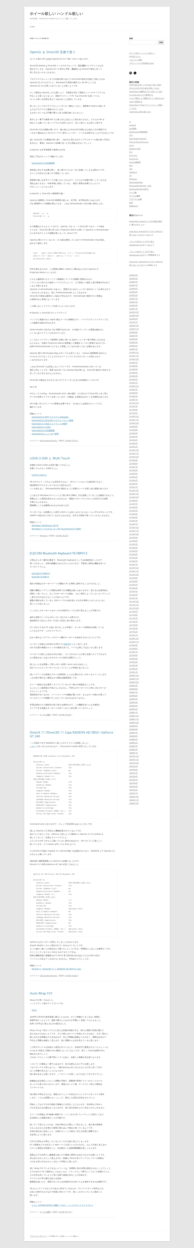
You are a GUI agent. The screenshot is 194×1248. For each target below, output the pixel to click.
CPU (131, 135)
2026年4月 (133, 275)
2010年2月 (133, 669)
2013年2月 (133, 561)
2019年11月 (134, 356)
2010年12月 (134, 638)
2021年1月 (133, 322)
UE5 (130, 169)
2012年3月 (133, 591)
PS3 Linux (133, 155)
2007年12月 (134, 756)
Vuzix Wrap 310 (41, 993)
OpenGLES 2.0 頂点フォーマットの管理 (49, 423)
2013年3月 (133, 558)
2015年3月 (133, 480)
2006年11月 (134, 800)
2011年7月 (133, 618)
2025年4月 (133, 288)
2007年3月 (133, 786)
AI (130, 122)
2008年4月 (133, 743)
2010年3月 (133, 665)
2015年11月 (134, 453)
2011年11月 (134, 605)
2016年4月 (133, 440)
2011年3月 (133, 628)
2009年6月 (133, 695)
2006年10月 (134, 803)
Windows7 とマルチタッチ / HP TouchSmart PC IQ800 (56, 528)
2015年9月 (133, 460)
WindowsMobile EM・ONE (140, 185)
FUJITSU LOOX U (39, 475)
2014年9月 (133, 500)
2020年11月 (134, 329)
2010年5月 (133, 658)
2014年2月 (133, 520)
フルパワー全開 (135, 60)
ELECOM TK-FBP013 (41, 573)
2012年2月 (133, 595)
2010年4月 (133, 662)
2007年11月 (134, 759)
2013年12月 (134, 527)
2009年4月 (133, 702)
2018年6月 (133, 393)
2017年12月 (134, 403)
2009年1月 (133, 712)
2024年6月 (133, 305)
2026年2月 (133, 282)
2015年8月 (133, 463)
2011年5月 (133, 621)
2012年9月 (133, 578)
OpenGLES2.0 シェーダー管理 (45, 433)
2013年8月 (133, 541)
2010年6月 (133, 655)
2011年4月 (133, 625)
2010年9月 (133, 645)
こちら (33, 746)
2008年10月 (134, 722)
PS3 (130, 152)
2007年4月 (133, 783)
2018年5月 (133, 396)
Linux (131, 145)
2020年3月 (133, 342)
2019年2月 (133, 379)
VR (130, 175)
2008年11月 (134, 719)
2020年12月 (134, 325)
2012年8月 (133, 581)
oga (147, 235)
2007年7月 (133, 773)
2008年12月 (134, 716)
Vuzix (34, 1010)
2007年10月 (134, 763)
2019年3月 (133, 376)
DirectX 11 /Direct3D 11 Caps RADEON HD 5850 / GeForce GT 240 (71, 734)
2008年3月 (133, 746)
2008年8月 (133, 729)
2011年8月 (133, 615)
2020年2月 (133, 346)
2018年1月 (133, 399)
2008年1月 (133, 753)
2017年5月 (133, 413)
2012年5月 (133, 584)
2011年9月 (133, 611)
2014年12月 (134, 490)
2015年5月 (133, 473)
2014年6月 (133, 507)
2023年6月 (133, 319)
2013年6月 (133, 547)
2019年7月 (133, 362)
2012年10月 (134, 574)
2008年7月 (133, 732)
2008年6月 (133, 736)
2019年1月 (133, 383)
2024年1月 (133, 309)
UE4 (130, 165)
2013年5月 (133, 551)
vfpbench (133, 172)
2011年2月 (133, 632)
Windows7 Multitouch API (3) (45, 525)
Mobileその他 (134, 148)
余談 (131, 202)
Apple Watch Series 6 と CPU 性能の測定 (145, 221)
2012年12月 (134, 568)
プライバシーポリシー (38, 1236)
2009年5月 (133, 699)
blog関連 (132, 128)
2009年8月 (133, 689)
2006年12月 (134, 796)
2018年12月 (134, 386)
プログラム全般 (135, 199)
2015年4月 (133, 477)
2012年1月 (133, 598)
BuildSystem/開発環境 (138, 132)
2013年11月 (134, 531)
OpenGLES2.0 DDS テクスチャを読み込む (50, 417)
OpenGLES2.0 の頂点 (41, 427)
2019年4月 (133, 372)
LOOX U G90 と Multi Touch (50, 458)
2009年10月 (134, 682)
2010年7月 (133, 652)
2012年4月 (133, 588)
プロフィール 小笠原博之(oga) (141, 63)
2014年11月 (134, 494)
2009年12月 (134, 675)
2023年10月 (134, 315)
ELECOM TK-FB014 (40, 576)
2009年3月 (133, 706)
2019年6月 (133, 366)
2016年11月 (134, 420)
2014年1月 (133, 524)
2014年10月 (134, 497)
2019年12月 (134, 352)
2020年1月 (133, 349)
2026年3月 (133, 278)
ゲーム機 (132, 192)
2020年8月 (133, 332)
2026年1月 (133, 285)
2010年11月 (134, 642)
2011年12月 (134, 601)
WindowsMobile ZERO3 (139, 189)
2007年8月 (133, 769)
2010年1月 (133, 672)
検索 (131, 38)
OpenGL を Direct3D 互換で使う (53, 52)
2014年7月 (133, 504)
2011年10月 (134, 608)
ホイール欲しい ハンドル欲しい (56, 13)
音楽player (133, 206)
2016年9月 (133, 426)
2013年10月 (134, 534)
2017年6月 (133, 409)
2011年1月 (133, 635)
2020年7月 (133, 335)
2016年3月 (133, 443)
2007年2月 (133, 790)
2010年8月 (133, 648)
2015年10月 (134, 457)
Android (132, 125)
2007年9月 (133, 766)
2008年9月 (133, 726)
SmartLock (133, 159)
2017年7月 (133, 406)
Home (32, 27)
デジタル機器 (45, 715)
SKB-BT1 (67, 644)
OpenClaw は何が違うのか (140, 111)
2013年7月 (133, 544)
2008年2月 (133, 749)
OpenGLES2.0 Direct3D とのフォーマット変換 (52, 420)
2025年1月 (133, 298)
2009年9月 (133, 685)
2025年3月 (133, 292)
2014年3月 (133, 517)
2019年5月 (133, 369)
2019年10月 (134, 359)
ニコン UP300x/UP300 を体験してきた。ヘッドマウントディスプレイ (62, 1205)
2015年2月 (133, 483)
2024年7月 (133, 302)
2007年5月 (133, 780)
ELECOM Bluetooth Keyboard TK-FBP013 (58, 553)
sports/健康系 (135, 162)
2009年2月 (133, 709)
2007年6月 (133, 776)
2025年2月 (133, 295)
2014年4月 (133, 514)
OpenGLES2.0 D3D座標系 (43, 163)
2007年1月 (133, 793)
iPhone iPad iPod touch (139, 142)
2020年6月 (133, 339)
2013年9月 (133, 537)
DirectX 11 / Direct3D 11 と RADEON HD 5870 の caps (56, 969)
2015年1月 (133, 487)
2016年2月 (133, 446)
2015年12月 (134, 450)
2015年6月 (133, 470)
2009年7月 (133, 692)
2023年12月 (134, 312)
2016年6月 (133, 433)
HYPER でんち (135, 56)
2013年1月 (133, 564)
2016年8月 (133, 430)
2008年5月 (133, 739)
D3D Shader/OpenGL (48, 440)
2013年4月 (133, 554)
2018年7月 (133, 389)
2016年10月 (134, 423)
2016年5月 (133, 436)
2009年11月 (134, 679)
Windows (43, 535)
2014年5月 (133, 510)
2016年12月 (134, 416)
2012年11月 (134, 571)
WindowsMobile (136, 182)
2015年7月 (133, 467)
